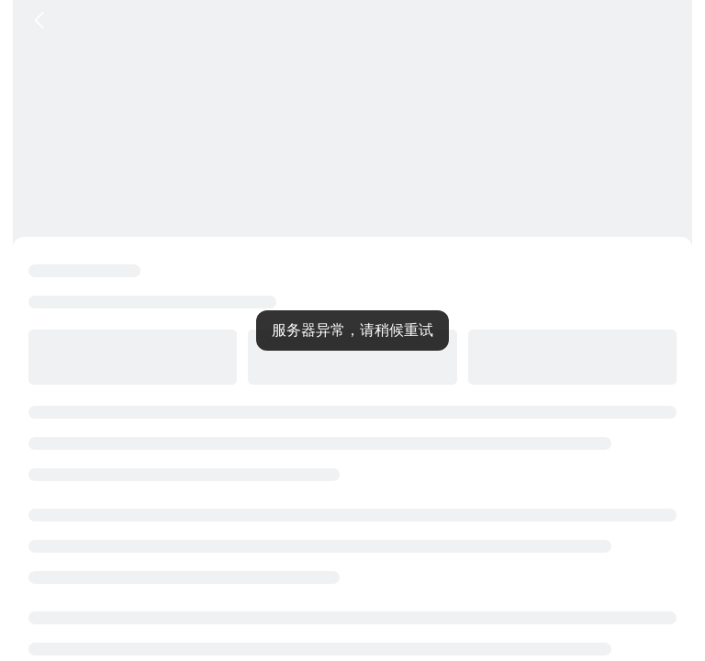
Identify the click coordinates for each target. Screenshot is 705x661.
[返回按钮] (39, 20)
